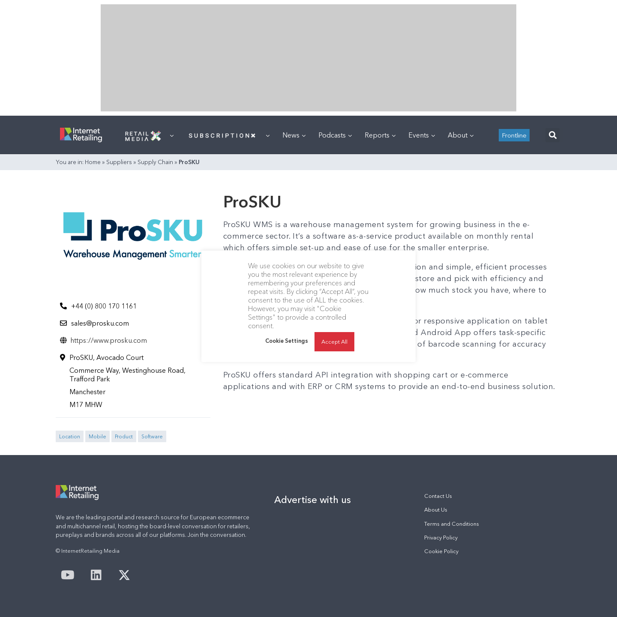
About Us (435, 509)
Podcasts (335, 135)
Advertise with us (312, 500)
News (294, 135)
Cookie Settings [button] (286, 340)
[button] (552, 135)
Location (69, 436)
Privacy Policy (441, 537)
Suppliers (119, 162)
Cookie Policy (441, 551)
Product (124, 436)
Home (93, 162)
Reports (380, 135)
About (460, 135)
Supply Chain (155, 162)
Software (152, 436)
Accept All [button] (334, 341)
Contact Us (438, 496)
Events (421, 135)
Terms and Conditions (451, 524)
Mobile (97, 436)
